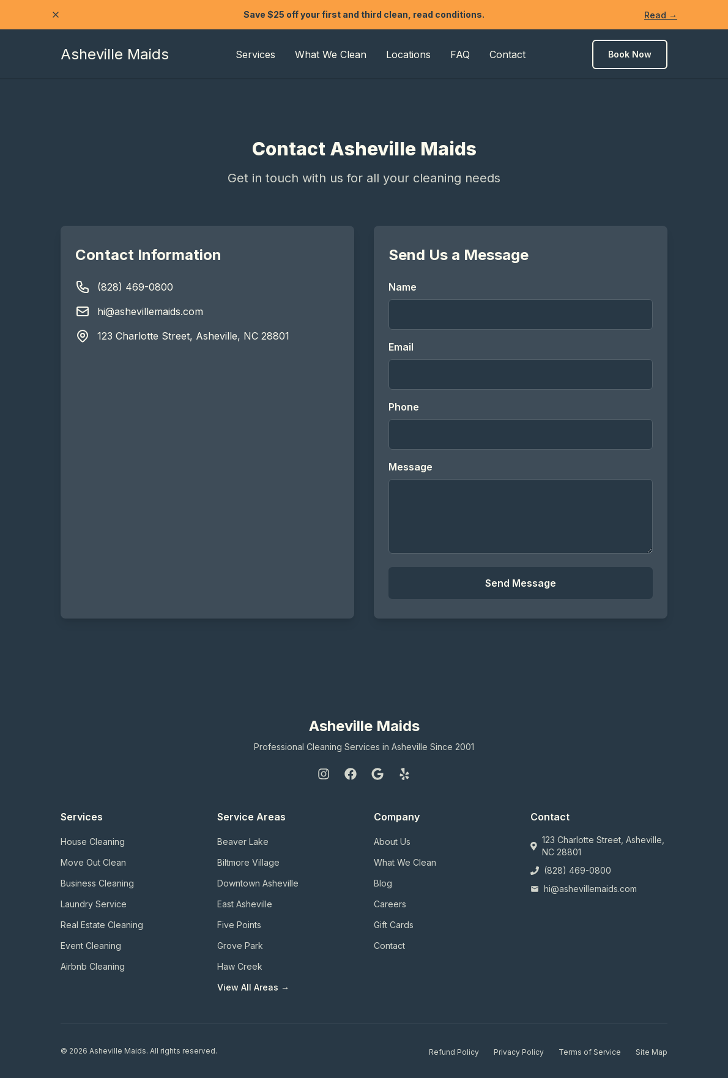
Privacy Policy (519, 1052)
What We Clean (330, 54)
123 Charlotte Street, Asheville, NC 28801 (193, 336)
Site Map (651, 1052)
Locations (408, 54)
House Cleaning (93, 841)
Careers (390, 904)
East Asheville (244, 904)
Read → (660, 15)
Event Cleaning (91, 945)
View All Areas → (253, 987)
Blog (383, 883)
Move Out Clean (93, 862)
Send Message (520, 583)
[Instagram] (324, 774)
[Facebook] (350, 774)
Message (410, 467)
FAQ (460, 54)
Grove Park (240, 945)
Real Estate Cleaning (102, 925)
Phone (403, 407)
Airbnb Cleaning (93, 966)
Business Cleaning (97, 883)
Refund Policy (454, 1052)
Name (402, 287)
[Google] (377, 774)
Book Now (630, 54)
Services (255, 54)
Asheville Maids (115, 54)
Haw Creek (239, 966)
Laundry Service (94, 904)
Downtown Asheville (258, 883)
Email (401, 347)
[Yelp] (404, 774)
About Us (392, 841)
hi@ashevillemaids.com (150, 311)
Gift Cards (394, 925)
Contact (507, 54)
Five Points (239, 925)
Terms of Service (590, 1052)
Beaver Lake (243, 841)
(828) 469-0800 (135, 287)
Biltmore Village (248, 862)
